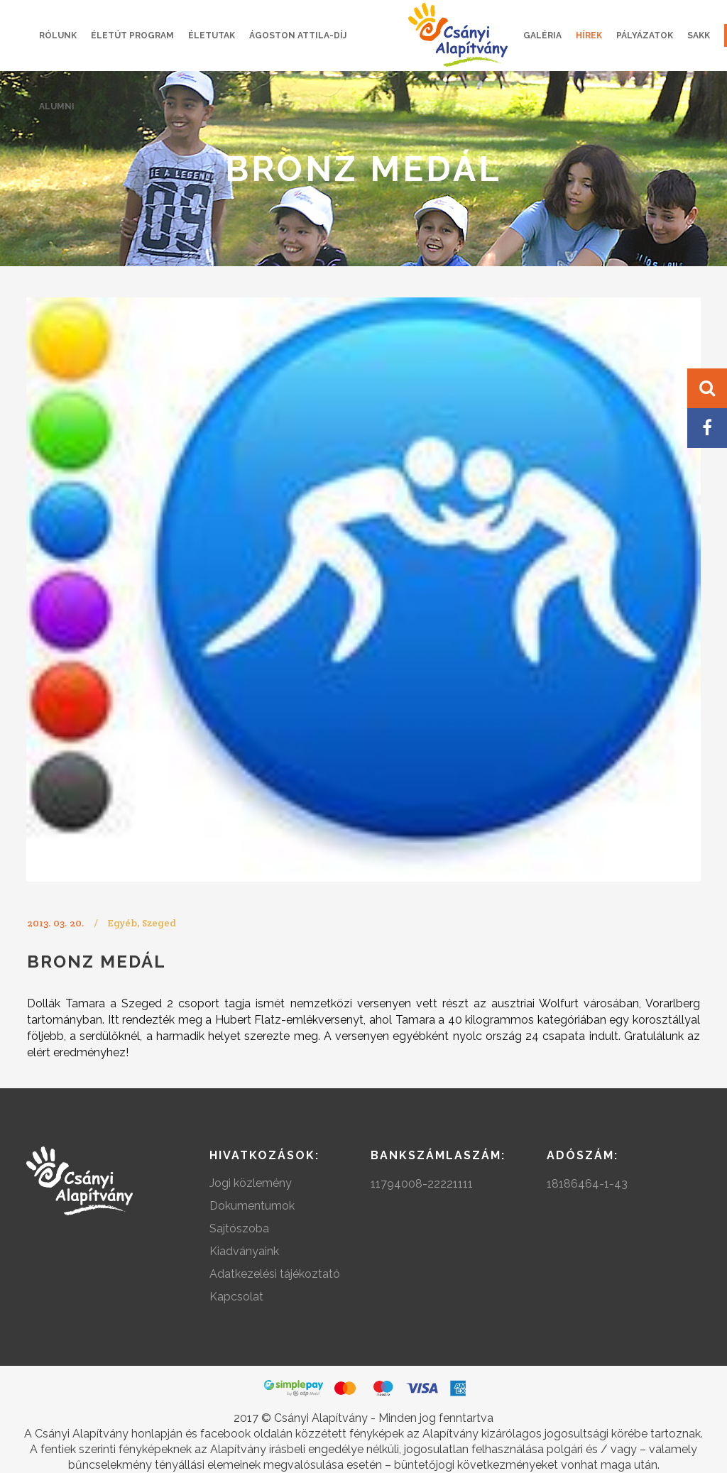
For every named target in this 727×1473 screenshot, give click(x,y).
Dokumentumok (252, 1205)
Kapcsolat (236, 1296)
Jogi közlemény (250, 1183)
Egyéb (122, 922)
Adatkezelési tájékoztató (274, 1274)
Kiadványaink (244, 1251)
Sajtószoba (239, 1228)
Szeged (159, 922)
